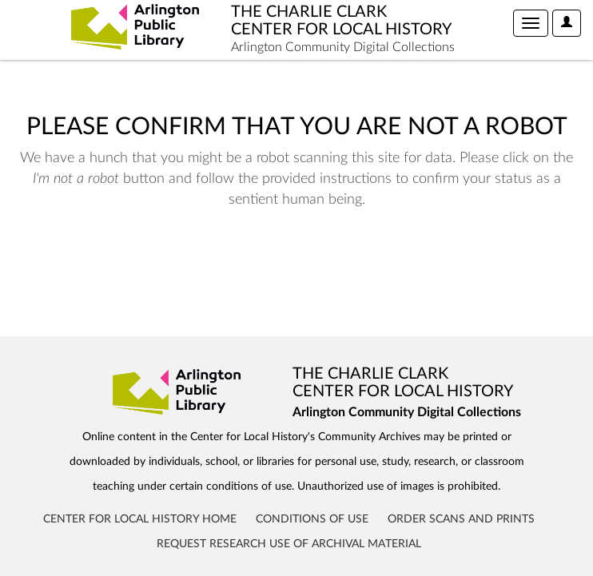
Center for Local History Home (140, 519)
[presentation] (145, 260)
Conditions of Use (312, 519)
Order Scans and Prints (461, 519)
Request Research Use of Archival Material (289, 544)
